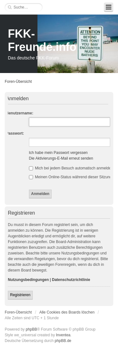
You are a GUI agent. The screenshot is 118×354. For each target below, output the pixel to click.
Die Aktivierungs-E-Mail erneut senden (61, 158)
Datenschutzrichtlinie (71, 280)
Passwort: (15, 133)
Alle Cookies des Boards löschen (66, 312)
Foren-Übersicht (18, 81)
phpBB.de (63, 341)
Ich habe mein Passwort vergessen (58, 152)
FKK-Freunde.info (42, 40)
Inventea (63, 335)
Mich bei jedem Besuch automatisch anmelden (71, 168)
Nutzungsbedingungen (28, 280)
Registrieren (20, 295)
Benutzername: (19, 113)
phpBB (31, 329)
